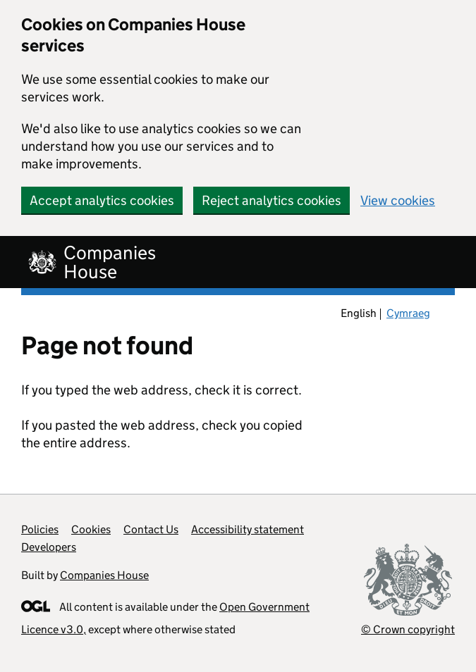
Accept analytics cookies (102, 200)
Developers (48, 547)
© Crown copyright (408, 629)
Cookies (91, 529)
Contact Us (150, 529)
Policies (40, 529)
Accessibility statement (247, 529)
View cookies (397, 200)
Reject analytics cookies (271, 200)
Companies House (104, 575)
